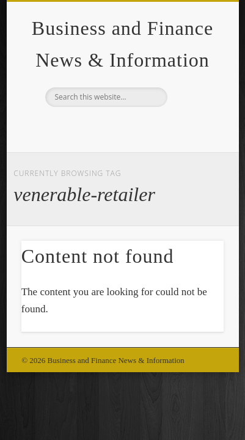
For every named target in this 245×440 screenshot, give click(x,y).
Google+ (121, 128)
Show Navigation (193, 109)
